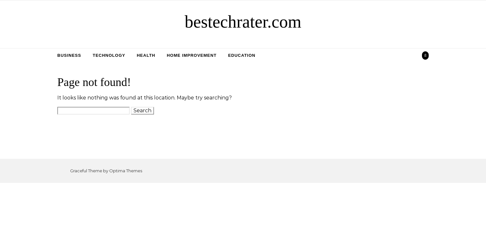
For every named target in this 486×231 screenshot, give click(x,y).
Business (69, 55)
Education (241, 55)
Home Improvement (191, 55)
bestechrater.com (243, 21)
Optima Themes (125, 170)
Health (146, 55)
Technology (109, 55)
